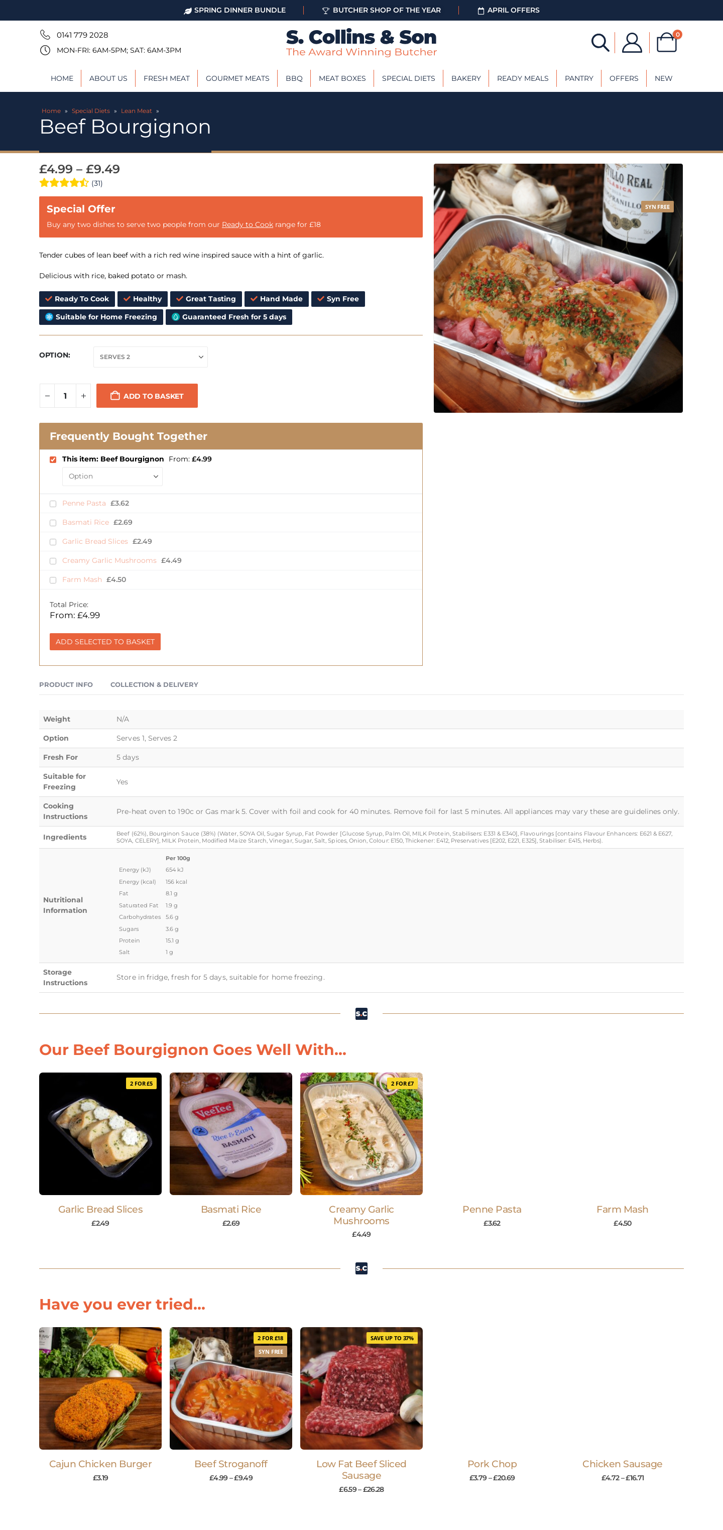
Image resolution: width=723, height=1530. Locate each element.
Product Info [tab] (66, 684)
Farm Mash (83, 579)
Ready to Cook (247, 224)
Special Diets (408, 78)
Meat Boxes (342, 78)
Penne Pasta (85, 503)
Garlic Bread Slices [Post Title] (100, 1209)
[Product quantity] (65, 396)
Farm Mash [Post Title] (622, 1209)
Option (53, 355)
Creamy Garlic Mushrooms (110, 560)
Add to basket (154, 396)
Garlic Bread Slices (96, 541)
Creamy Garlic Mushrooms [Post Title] (361, 1215)
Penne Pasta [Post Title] (492, 1209)
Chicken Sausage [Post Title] (622, 1464)
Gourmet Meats (238, 78)
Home (62, 78)
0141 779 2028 (82, 35)
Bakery (466, 78)
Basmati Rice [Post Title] (231, 1209)
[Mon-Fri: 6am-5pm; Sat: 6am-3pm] (44, 50)
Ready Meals (523, 78)
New (664, 78)
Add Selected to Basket (105, 641)
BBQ (294, 78)
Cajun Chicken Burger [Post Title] (100, 1464)
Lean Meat (136, 110)
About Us (108, 78)
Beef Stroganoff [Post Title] (231, 1464)
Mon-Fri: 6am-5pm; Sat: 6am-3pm (119, 50)
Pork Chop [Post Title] (492, 1464)
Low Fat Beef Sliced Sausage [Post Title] (361, 1469)
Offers (624, 78)
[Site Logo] (361, 42)
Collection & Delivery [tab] (154, 684)
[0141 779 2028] (44, 35)
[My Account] (632, 43)
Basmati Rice (86, 522)
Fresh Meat (167, 78)
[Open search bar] (600, 42)
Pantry (579, 78)
